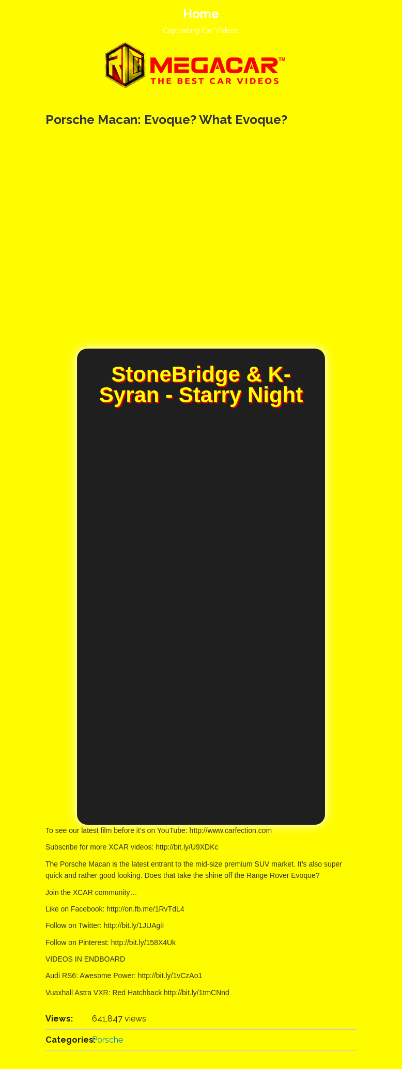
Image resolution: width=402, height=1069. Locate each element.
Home (201, 13)
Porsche (107, 1040)
